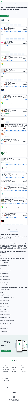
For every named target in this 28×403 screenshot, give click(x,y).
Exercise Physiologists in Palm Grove (5, 314)
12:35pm (23, 190)
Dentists (14, 369)
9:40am (15, 171)
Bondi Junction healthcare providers (5, 270)
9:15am (11, 31)
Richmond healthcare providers (4, 268)
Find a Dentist (5, 367)
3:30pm (24, 164)
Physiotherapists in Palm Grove (4, 325)
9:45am (19, 31)
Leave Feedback (5, 387)
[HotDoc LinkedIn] (14, 392)
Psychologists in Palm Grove (4, 328)
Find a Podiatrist (5, 371)
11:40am (7, 164)
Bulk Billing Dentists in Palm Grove (5, 292)
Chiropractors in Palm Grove (4, 303)
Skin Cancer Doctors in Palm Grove (5, 331)
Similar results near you (14, 231)
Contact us (22, 369)
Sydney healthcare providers (4, 262)
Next (25, 227)
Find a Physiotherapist (5, 369)
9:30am (15, 31)
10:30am (7, 60)
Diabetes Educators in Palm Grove (5, 311)
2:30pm (24, 86)
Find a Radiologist (5, 382)
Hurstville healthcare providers (4, 284)
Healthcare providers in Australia (4, 3)
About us (22, 365)
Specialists (14, 371)
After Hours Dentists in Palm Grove (5, 289)
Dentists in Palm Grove (3, 309)
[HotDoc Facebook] (12, 392)
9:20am (11, 171)
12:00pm (19, 130)
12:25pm (15, 190)
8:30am (7, 86)
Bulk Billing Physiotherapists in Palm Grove (6, 295)
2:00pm (19, 86)
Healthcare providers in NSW (12, 3)
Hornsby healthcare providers (4, 273)
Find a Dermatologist (5, 380)
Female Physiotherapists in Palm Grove (5, 300)
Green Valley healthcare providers (5, 279)
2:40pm (11, 164)
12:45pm (19, 177)
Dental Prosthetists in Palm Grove (5, 308)
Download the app (6, 350)
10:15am (7, 177)
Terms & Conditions (23, 371)
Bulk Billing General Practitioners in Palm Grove (7, 294)
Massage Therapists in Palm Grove (5, 317)
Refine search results (4, 15)
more (26, 31)
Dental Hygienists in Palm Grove (5, 306)
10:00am (23, 31)
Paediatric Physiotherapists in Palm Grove (6, 323)
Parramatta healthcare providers (4, 276)
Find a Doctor (5, 365)
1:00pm (23, 203)
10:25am (15, 177)
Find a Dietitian (5, 376)
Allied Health (14, 367)
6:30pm (7, 115)
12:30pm (19, 190)
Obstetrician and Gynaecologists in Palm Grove (7, 320)
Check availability (14, 73)
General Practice (14, 365)
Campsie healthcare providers (4, 282)
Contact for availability (14, 45)
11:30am (15, 86)
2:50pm (15, 164)
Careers (23, 367)
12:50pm (23, 177)
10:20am (23, 171)
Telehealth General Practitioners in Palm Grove (6, 297)
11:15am (6, 203)
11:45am (15, 130)
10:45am (11, 60)
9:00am (7, 31)
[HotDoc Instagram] (15, 392)
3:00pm (19, 164)
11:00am (11, 86)
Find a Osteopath (5, 378)
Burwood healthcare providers (4, 265)
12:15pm (23, 130)
